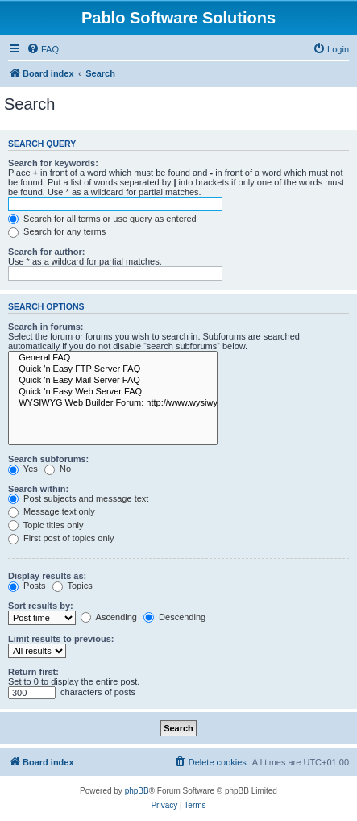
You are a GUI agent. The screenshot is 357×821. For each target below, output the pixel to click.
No (57, 468)
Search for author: (46, 251)
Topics (72, 585)
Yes (23, 468)
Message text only (51, 511)
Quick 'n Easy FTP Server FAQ (113, 369)
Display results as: (47, 576)
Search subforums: (48, 459)
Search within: (38, 489)
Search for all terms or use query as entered (102, 218)
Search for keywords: (53, 163)
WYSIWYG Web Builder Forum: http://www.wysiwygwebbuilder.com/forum (113, 403)
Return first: (33, 672)
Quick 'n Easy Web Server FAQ (113, 392)
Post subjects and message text (78, 498)
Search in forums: (46, 326)
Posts (27, 585)
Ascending (109, 617)
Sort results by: (40, 606)
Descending (174, 617)
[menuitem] (43, 49)
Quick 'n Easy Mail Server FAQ (113, 380)
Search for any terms (57, 231)
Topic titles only (45, 525)
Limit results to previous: (61, 639)
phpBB (137, 790)
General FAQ (113, 358)
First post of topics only (61, 538)
